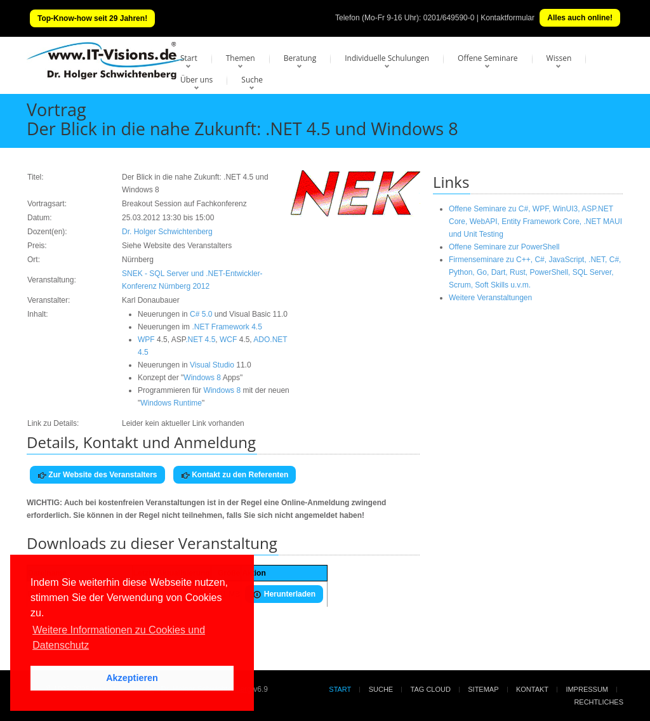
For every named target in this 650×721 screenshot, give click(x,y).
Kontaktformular (507, 17)
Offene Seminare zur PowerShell (504, 246)
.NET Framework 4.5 (227, 326)
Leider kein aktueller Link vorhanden (183, 423)
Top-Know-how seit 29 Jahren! (92, 18)
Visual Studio (212, 364)
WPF (146, 339)
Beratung (300, 58)
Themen (240, 58)
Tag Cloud (431, 689)
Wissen (559, 58)
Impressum (587, 689)
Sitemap (483, 689)
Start (188, 58)
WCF (228, 339)
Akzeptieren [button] (132, 678)
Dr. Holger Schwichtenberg (167, 231)
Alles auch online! (580, 17)
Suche (252, 79)
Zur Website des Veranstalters (97, 475)
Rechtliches (598, 702)
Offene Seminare (488, 58)
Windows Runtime (171, 403)
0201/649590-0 (449, 17)
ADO (261, 339)
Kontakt (532, 689)
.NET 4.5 (200, 339)
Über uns (196, 79)
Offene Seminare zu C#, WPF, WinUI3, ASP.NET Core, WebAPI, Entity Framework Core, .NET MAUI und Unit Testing (535, 221)
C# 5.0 (201, 314)
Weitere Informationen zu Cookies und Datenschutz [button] (118, 638)
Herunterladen (284, 594)
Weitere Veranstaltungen (490, 297)
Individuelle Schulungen (387, 58)
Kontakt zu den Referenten (234, 475)
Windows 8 (202, 377)
